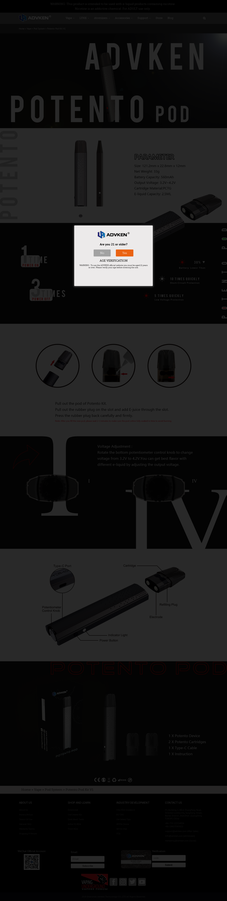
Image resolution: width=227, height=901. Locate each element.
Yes (124, 253)
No (102, 253)
